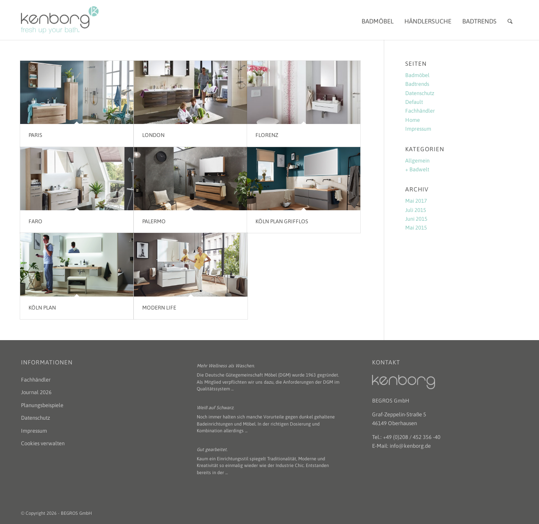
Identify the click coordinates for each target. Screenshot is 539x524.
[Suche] (510, 20)
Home (412, 120)
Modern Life (159, 308)
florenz (266, 135)
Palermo (154, 221)
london (153, 135)
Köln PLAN (42, 308)
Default (414, 102)
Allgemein (417, 160)
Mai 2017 (416, 201)
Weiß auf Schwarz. (215, 407)
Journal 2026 (36, 392)
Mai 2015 (416, 228)
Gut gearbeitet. (212, 449)
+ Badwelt (417, 169)
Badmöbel (417, 75)
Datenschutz (419, 93)
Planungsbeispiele (42, 405)
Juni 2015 (416, 219)
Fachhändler (420, 111)
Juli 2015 (415, 210)
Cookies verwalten (43, 443)
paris (35, 135)
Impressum (418, 129)
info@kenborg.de (410, 446)
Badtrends (417, 84)
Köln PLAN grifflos (281, 221)
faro (35, 221)
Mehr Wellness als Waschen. (226, 365)
